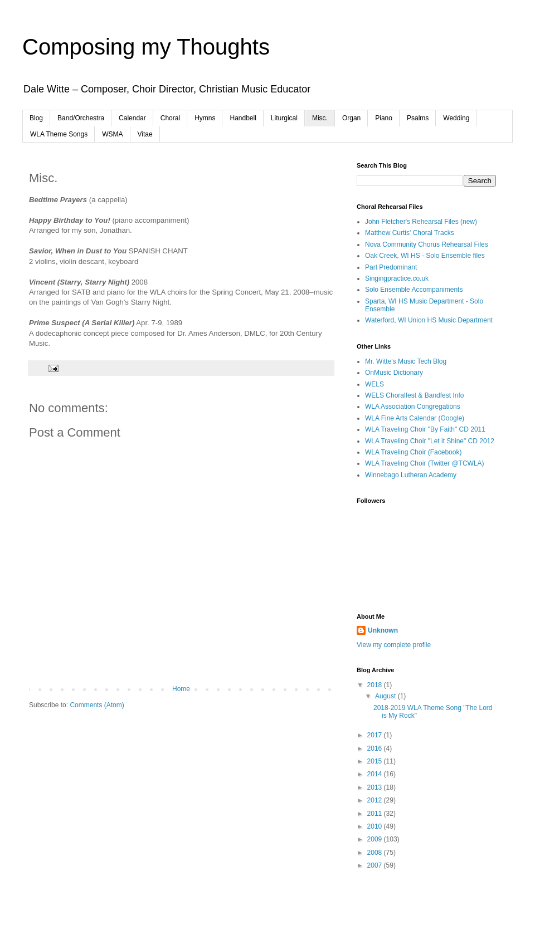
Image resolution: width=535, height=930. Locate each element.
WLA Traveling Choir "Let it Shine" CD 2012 (429, 441)
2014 (375, 774)
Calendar (132, 118)
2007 (375, 865)
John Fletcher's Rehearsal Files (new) (421, 222)
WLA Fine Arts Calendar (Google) (414, 418)
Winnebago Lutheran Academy (410, 475)
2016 (375, 748)
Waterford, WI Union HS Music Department (429, 320)
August (386, 696)
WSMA (112, 134)
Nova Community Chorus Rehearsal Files (426, 244)
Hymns (204, 118)
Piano (383, 118)
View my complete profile (394, 645)
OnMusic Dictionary (394, 372)
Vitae (145, 134)
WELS (374, 384)
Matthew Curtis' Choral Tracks (409, 233)
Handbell (243, 118)
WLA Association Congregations (412, 406)
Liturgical (284, 118)
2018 (375, 685)
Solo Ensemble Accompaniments (414, 289)
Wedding (456, 118)
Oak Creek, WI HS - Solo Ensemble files (425, 256)
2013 (375, 787)
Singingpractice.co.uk (397, 278)
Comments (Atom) (97, 705)
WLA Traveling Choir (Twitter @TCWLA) (424, 463)
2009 (375, 839)
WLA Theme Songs (58, 134)
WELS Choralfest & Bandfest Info (414, 395)
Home (181, 689)
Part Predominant (391, 267)
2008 (375, 852)
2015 (375, 761)
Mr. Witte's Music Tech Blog (405, 361)
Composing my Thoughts (146, 47)
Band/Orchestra (80, 118)
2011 (375, 814)
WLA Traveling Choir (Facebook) (413, 452)
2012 (375, 800)
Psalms (418, 118)
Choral (170, 118)
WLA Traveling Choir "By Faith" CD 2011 (425, 429)
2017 (375, 735)
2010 (375, 826)
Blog (36, 118)
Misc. (320, 118)
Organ (351, 118)
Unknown (383, 630)
